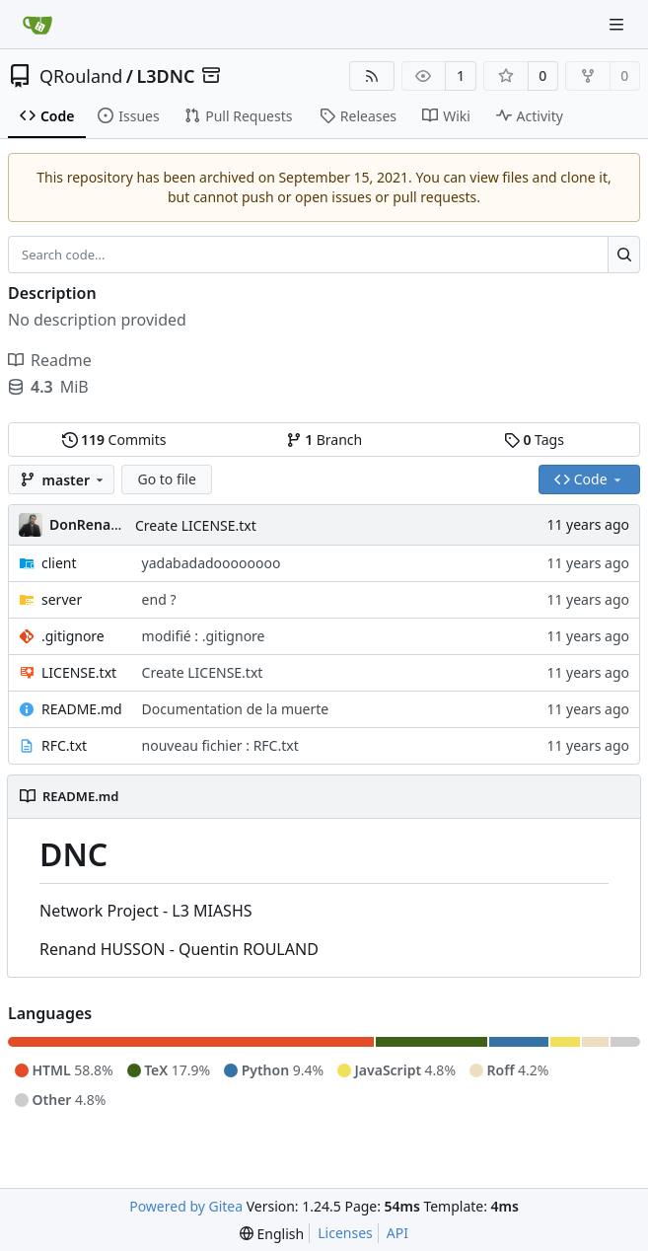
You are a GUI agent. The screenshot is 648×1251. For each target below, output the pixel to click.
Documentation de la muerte (235, 708)
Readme (50, 360)
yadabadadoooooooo (211, 562)
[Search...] (624, 254)
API (397, 1232)
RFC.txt (64, 745)
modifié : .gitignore (203, 635)
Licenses (345, 1232)
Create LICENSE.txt (195, 525)
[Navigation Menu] (618, 24)
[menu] (272, 1233)
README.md (81, 708)
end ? (159, 599)
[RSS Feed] (372, 76)
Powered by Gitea (186, 1206)
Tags (534, 439)
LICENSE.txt (78, 672)
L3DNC (165, 76)
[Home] (37, 24)
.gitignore (73, 635)
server (61, 599)
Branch (324, 439)
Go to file (166, 479)
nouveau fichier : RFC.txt (220, 745)
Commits (114, 439)
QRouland (80, 76)
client (59, 562)
